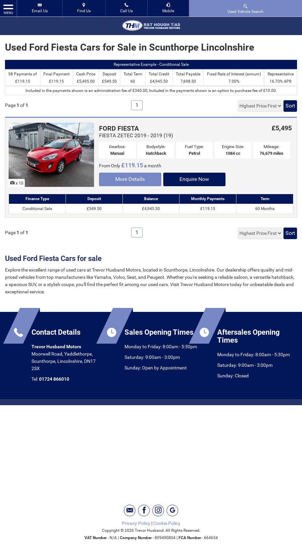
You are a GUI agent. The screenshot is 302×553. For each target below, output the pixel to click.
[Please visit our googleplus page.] (172, 510)
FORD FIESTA (119, 128)
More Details (130, 179)
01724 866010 (54, 379)
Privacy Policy (136, 523)
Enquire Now (194, 179)
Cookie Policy (166, 523)
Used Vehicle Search (245, 8)
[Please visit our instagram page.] (158, 510)
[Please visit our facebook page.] (144, 510)
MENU (8, 9)
